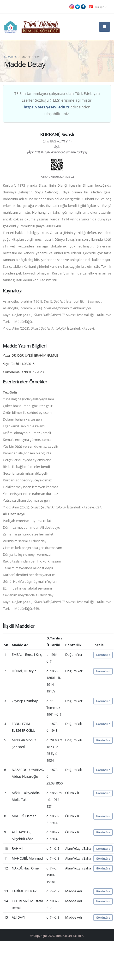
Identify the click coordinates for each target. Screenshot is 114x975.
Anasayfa (10, 57)
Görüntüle (103, 655)
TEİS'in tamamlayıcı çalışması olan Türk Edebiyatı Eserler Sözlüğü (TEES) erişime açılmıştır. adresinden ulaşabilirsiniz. (57, 103)
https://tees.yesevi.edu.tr (46, 106)
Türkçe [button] (98, 7)
